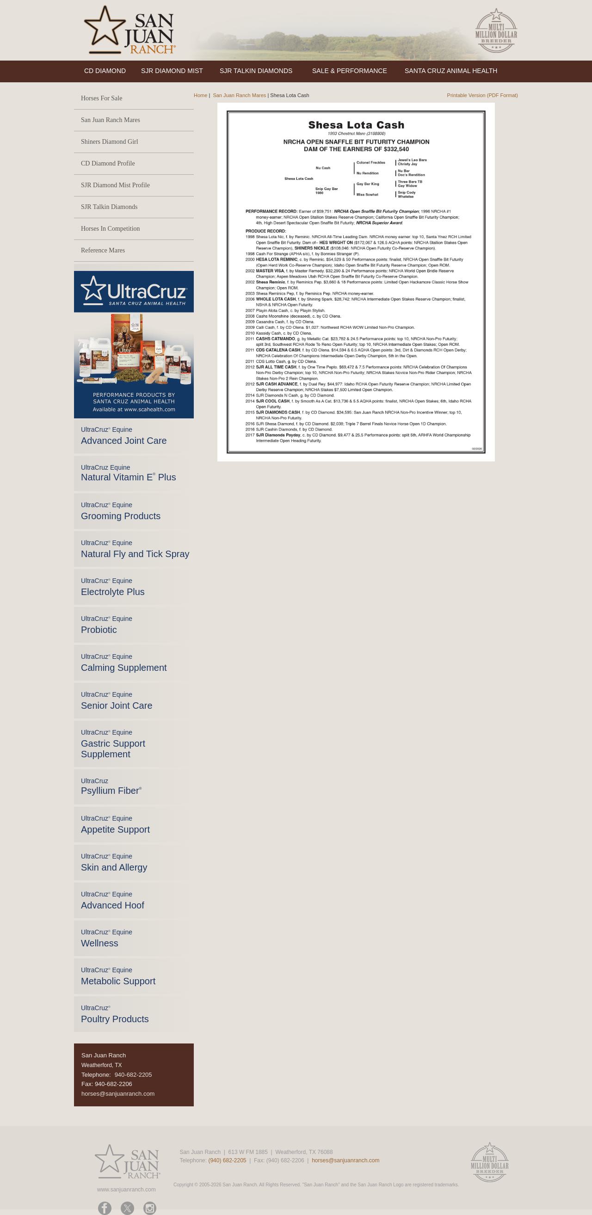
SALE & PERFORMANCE (349, 70)
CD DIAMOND (105, 70)
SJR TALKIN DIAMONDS (256, 70)
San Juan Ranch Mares (110, 120)
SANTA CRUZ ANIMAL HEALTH (451, 70)
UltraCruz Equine (128, 473)
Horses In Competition (110, 228)
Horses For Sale (101, 98)
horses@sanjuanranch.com (117, 1093)
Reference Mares (103, 250)
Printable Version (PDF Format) (482, 95)
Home (200, 95)
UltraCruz (111, 786)
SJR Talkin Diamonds (109, 206)
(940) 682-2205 (227, 1160)
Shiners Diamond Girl (109, 141)
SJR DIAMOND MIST (172, 70)
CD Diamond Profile (108, 163)
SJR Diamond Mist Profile (115, 185)
